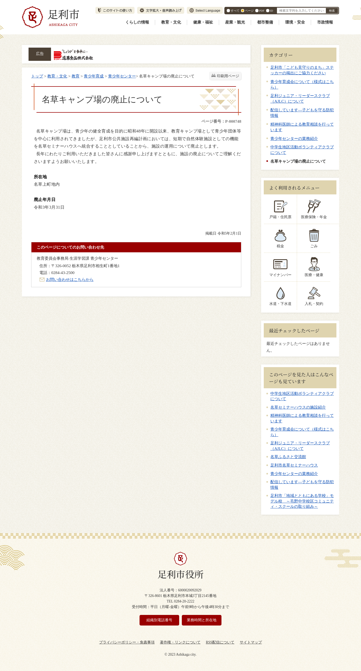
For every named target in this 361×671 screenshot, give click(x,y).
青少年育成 (94, 76)
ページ (249, 10)
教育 (76, 76)
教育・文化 (171, 22)
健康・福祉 (203, 22)
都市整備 (265, 22)
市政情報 (325, 22)
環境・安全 (295, 22)
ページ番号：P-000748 (221, 121)
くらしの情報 (137, 22)
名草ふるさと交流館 (288, 457)
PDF (262, 10)
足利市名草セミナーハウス (294, 465)
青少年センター (122, 76)
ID (271, 10)
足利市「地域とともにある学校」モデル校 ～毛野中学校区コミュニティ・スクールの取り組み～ (302, 501)
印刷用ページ (228, 76)
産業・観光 (235, 22)
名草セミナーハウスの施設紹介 (298, 407)
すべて (235, 10)
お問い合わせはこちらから (70, 279)
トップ (37, 76)
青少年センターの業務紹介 (294, 138)
